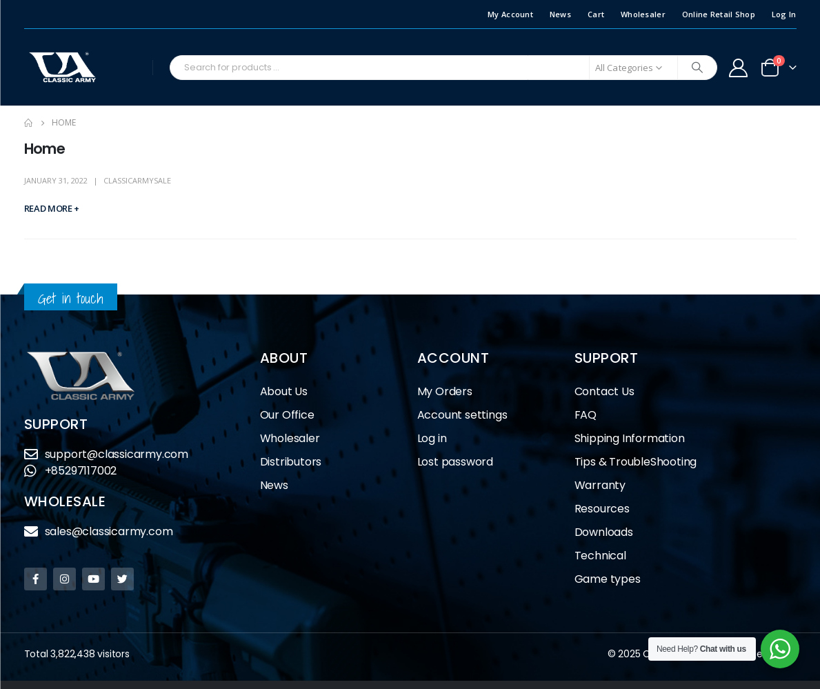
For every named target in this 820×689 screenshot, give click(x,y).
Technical (600, 555)
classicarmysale (137, 180)
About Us (284, 391)
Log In (784, 14)
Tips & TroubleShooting (635, 462)
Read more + (51, 208)
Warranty (600, 485)
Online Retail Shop (718, 14)
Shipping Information (629, 438)
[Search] (697, 67)
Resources (602, 509)
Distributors (294, 462)
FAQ (585, 415)
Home (45, 149)
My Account (510, 14)
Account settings (462, 415)
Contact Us (604, 391)
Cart (596, 14)
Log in (432, 438)
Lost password (455, 462)
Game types (607, 579)
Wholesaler (643, 14)
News (560, 14)
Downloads (603, 532)
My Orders (444, 391)
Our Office (287, 415)
